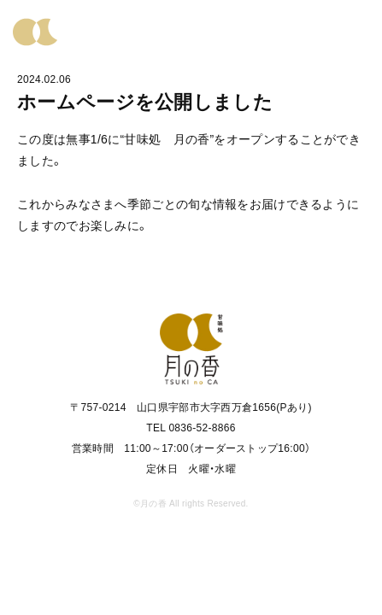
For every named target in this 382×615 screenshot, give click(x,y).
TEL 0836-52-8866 (190, 428)
